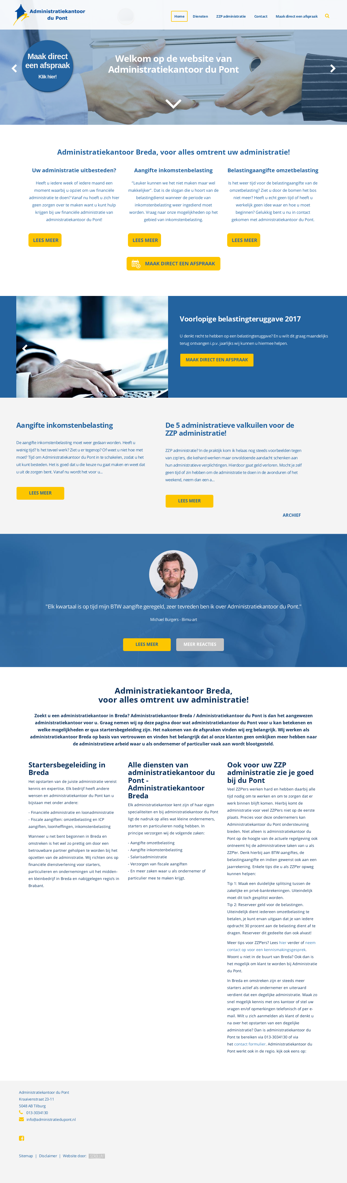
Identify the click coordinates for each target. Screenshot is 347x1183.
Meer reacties (200, 645)
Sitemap (26, 1155)
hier (283, 942)
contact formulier (250, 1044)
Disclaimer (48, 1155)
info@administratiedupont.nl (51, 1119)
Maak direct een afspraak (217, 360)
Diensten (200, 16)
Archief (292, 515)
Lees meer (40, 493)
